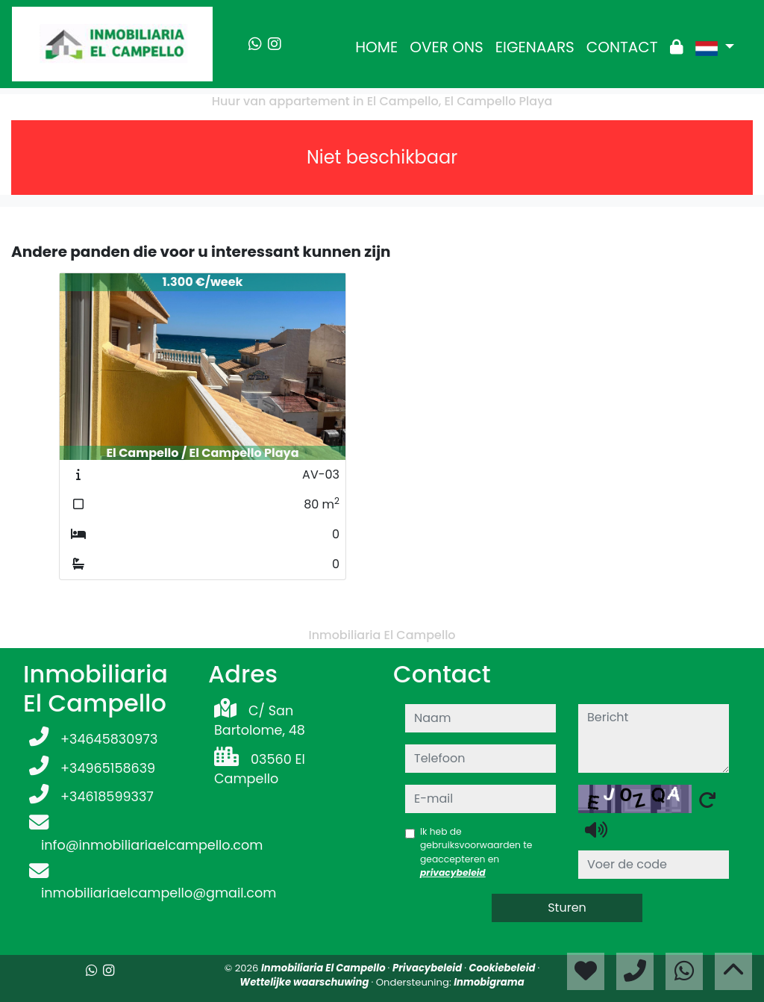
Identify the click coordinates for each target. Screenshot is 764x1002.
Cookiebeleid (503, 968)
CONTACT (622, 47)
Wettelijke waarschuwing (305, 982)
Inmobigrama (489, 982)
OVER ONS (446, 47)
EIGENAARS (534, 47)
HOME (376, 47)
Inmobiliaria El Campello (324, 968)
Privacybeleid (428, 968)
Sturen (567, 907)
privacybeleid (453, 872)
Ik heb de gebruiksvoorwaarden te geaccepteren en (476, 852)
